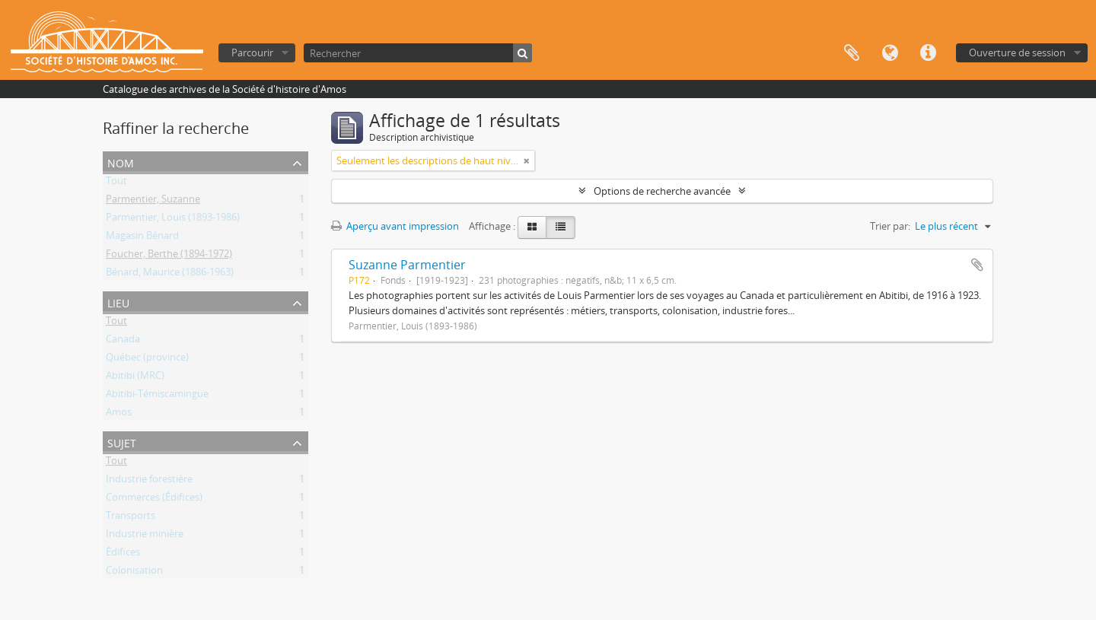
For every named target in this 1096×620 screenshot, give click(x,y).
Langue (890, 53)
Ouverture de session (1017, 52)
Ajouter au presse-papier (977, 264)
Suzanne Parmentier (407, 264)
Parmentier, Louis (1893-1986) (173, 220)
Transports (130, 518)
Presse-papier (852, 53)
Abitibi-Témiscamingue (157, 396)
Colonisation (134, 573)
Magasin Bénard (142, 238)
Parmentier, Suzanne (153, 201)
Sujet (121, 441)
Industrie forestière (149, 481)
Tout (116, 183)
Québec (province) (147, 360)
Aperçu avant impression (395, 226)
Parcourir (252, 52)
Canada (123, 341)
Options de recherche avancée (662, 191)
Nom (120, 161)
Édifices (123, 554)
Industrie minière (144, 536)
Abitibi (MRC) (135, 378)
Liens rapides (928, 53)
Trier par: (890, 226)
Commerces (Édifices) (154, 500)
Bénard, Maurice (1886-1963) (170, 274)
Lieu (118, 301)
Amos (119, 414)
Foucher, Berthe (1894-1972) (169, 256)
